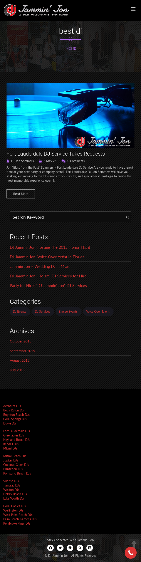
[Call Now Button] (131, 553)
